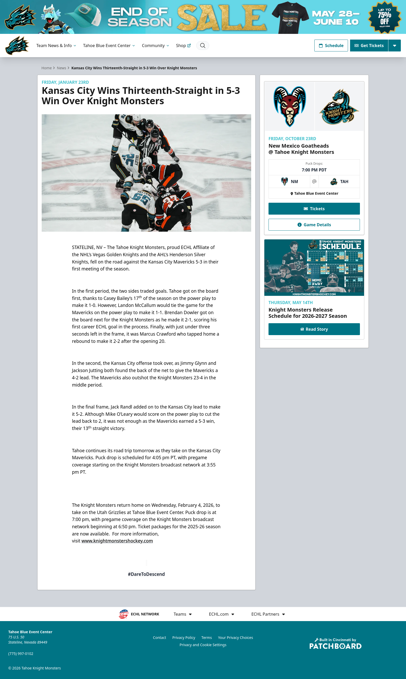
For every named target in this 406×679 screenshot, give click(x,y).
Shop (183, 45)
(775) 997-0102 (20, 653)
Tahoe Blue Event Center (109, 45)
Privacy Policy (183, 637)
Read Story (314, 329)
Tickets (314, 208)
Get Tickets (369, 45)
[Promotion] (203, 17)
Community (156, 45)
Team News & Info (57, 45)
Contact (159, 637)
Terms (206, 637)
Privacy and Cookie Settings (203, 644)
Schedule (331, 45)
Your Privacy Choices (235, 637)
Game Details (314, 224)
